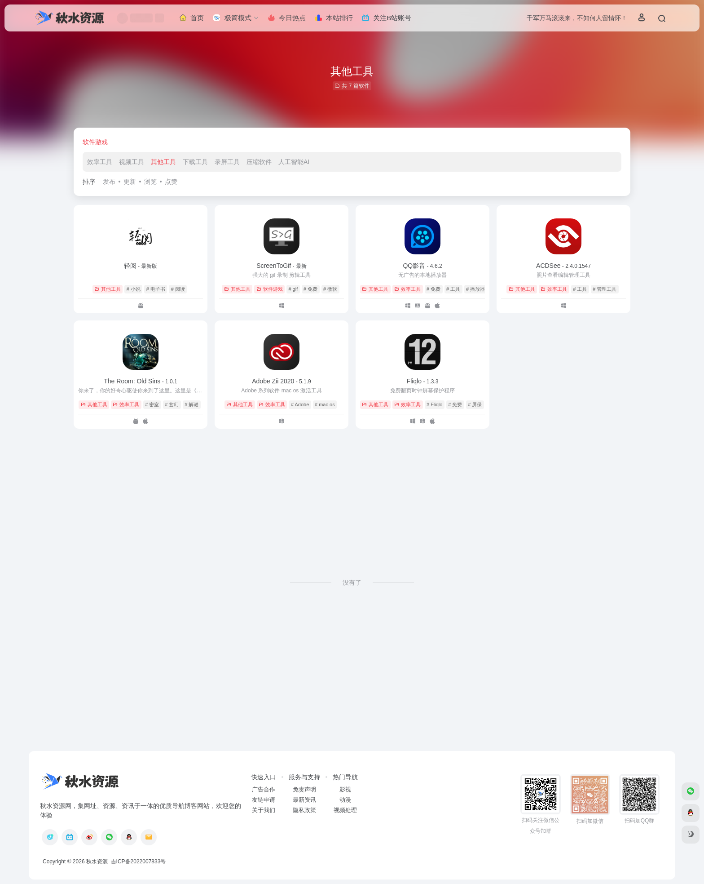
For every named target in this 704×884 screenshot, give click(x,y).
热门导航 (345, 777)
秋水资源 (97, 861)
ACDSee (563, 265)
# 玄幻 (172, 404)
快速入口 (263, 777)
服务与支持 (304, 777)
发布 (109, 181)
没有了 (352, 582)
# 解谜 (191, 404)
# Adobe (300, 404)
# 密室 (152, 404)
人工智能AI (293, 161)
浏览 (150, 181)
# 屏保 (475, 404)
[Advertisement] (352, 496)
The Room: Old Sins (140, 381)
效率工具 (99, 161)
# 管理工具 (604, 289)
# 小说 (134, 289)
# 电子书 (155, 289)
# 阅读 (178, 289)
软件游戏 (95, 142)
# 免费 (310, 289)
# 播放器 (475, 289)
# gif (293, 289)
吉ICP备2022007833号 (137, 861)
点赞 (171, 181)
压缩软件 (259, 161)
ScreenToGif (281, 265)
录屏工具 (227, 161)
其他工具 (163, 161)
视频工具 (131, 161)
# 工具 (453, 289)
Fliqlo (423, 381)
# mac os (325, 404)
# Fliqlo (434, 404)
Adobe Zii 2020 (281, 381)
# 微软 (330, 289)
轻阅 (141, 265)
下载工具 (195, 161)
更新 (129, 181)
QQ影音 (422, 265)
